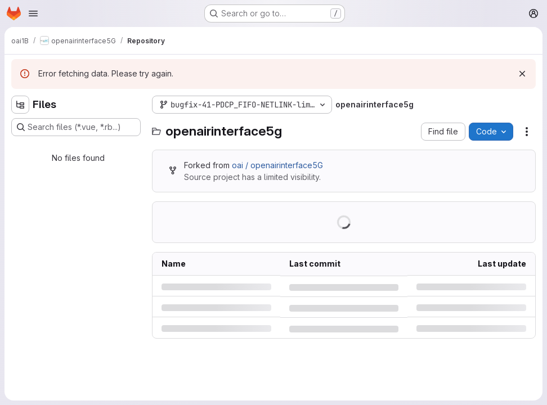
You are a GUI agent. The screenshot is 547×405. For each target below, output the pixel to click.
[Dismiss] (522, 73)
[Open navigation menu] (33, 13)
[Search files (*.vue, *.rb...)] (76, 127)
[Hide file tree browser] (20, 105)
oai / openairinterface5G (277, 165)
